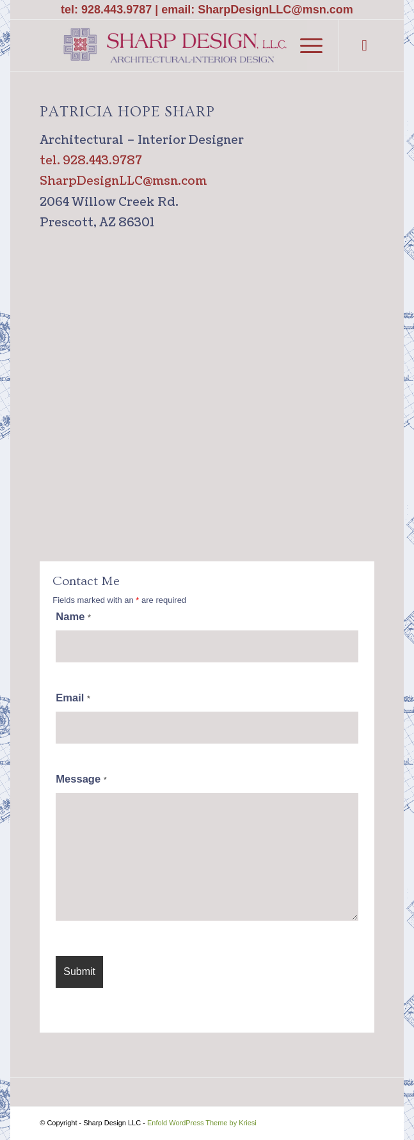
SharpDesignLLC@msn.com (123, 181)
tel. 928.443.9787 (91, 161)
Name (73, 617)
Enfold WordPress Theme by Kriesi (202, 1123)
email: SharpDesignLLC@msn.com (257, 9)
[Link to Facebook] (364, 45)
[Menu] (304, 45)
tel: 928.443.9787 (106, 9)
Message (81, 779)
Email (73, 698)
